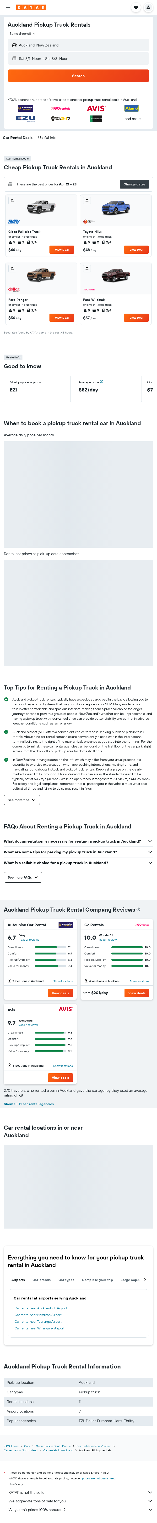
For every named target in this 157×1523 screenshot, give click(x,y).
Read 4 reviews (28, 1025)
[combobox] (23, 33)
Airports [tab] (18, 1280)
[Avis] (66, 1010)
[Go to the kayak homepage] (31, 7)
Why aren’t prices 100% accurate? (81, 1509)
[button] (8, 7)
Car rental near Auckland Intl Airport (41, 1308)
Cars (27, 1446)
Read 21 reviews (29, 939)
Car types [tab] (66, 1280)
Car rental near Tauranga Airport (38, 1321)
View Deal (62, 249)
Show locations (63, 981)
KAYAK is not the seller (81, 1492)
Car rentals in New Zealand (93, 1446)
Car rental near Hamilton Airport (38, 1315)
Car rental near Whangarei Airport (40, 1328)
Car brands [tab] (41, 1280)
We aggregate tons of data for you (81, 1501)
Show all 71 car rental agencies (29, 1104)
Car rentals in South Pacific (53, 1446)
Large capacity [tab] (133, 1280)
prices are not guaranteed (98, 1478)
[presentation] (138, 909)
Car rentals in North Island (21, 1450)
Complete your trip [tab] (97, 1280)
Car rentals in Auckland (58, 1450)
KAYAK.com (11, 1446)
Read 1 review (108, 939)
